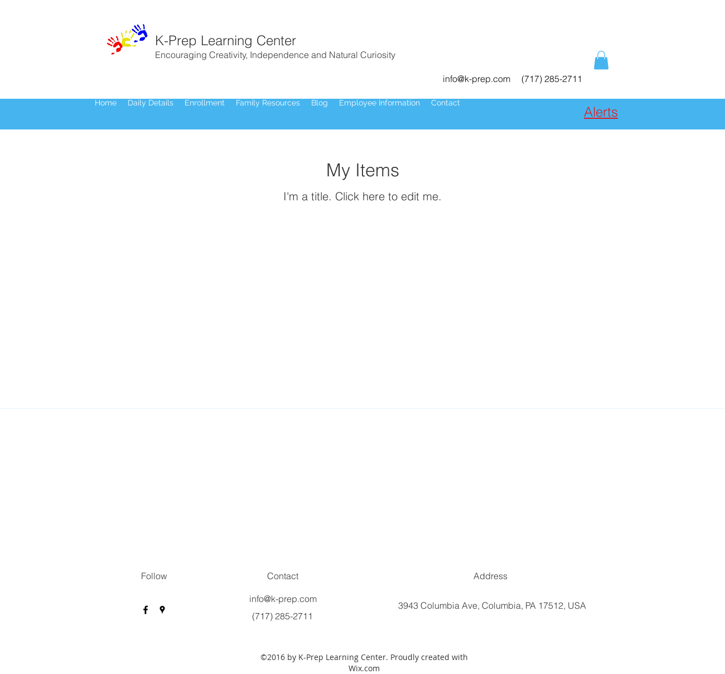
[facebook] (600, 91)
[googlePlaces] (616, 91)
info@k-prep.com (476, 78)
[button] (601, 60)
